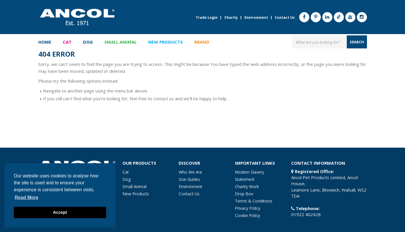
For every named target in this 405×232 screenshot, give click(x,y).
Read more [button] (26, 197)
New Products (165, 42)
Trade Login (207, 17)
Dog (127, 179)
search (357, 41)
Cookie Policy (247, 215)
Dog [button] (88, 42)
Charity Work (247, 186)
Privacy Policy (247, 208)
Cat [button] (67, 42)
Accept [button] (60, 212)
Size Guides (189, 179)
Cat (126, 172)
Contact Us (285, 17)
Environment (256, 17)
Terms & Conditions (253, 201)
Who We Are (190, 172)
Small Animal (134, 186)
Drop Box (244, 193)
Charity (231, 17)
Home (44, 42)
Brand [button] (201, 42)
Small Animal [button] (120, 42)
